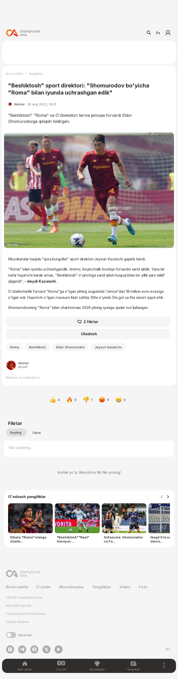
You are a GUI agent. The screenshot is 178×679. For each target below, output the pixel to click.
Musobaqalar (71, 586)
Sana (37, 433)
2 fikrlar (88, 321)
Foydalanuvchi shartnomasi (26, 614)
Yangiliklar (36, 74)
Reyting (15, 433)
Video (125, 586)
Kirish (168, 33)
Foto (143, 586)
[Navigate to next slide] (168, 497)
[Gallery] (89, 524)
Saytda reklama (17, 622)
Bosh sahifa (14, 74)
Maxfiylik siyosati (18, 605)
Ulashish (89, 333)
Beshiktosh (37, 347)
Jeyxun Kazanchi (108, 347)
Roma (14, 347)
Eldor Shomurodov (70, 347)
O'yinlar (43, 586)
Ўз (158, 33)
